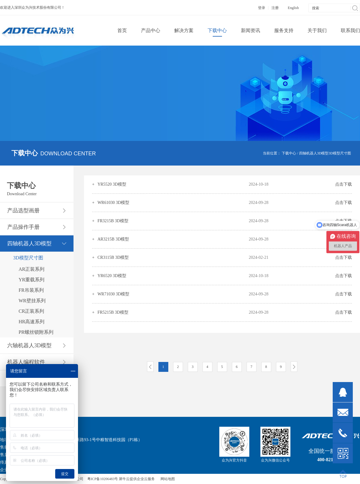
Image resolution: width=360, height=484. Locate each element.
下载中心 (289, 153)
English (293, 8)
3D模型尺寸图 (339, 153)
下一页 (294, 367)
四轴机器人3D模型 (314, 153)
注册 (275, 8)
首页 (122, 30)
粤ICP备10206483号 (102, 479)
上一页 (150, 367)
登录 (261, 8)
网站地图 (167, 479)
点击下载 (343, 184)
